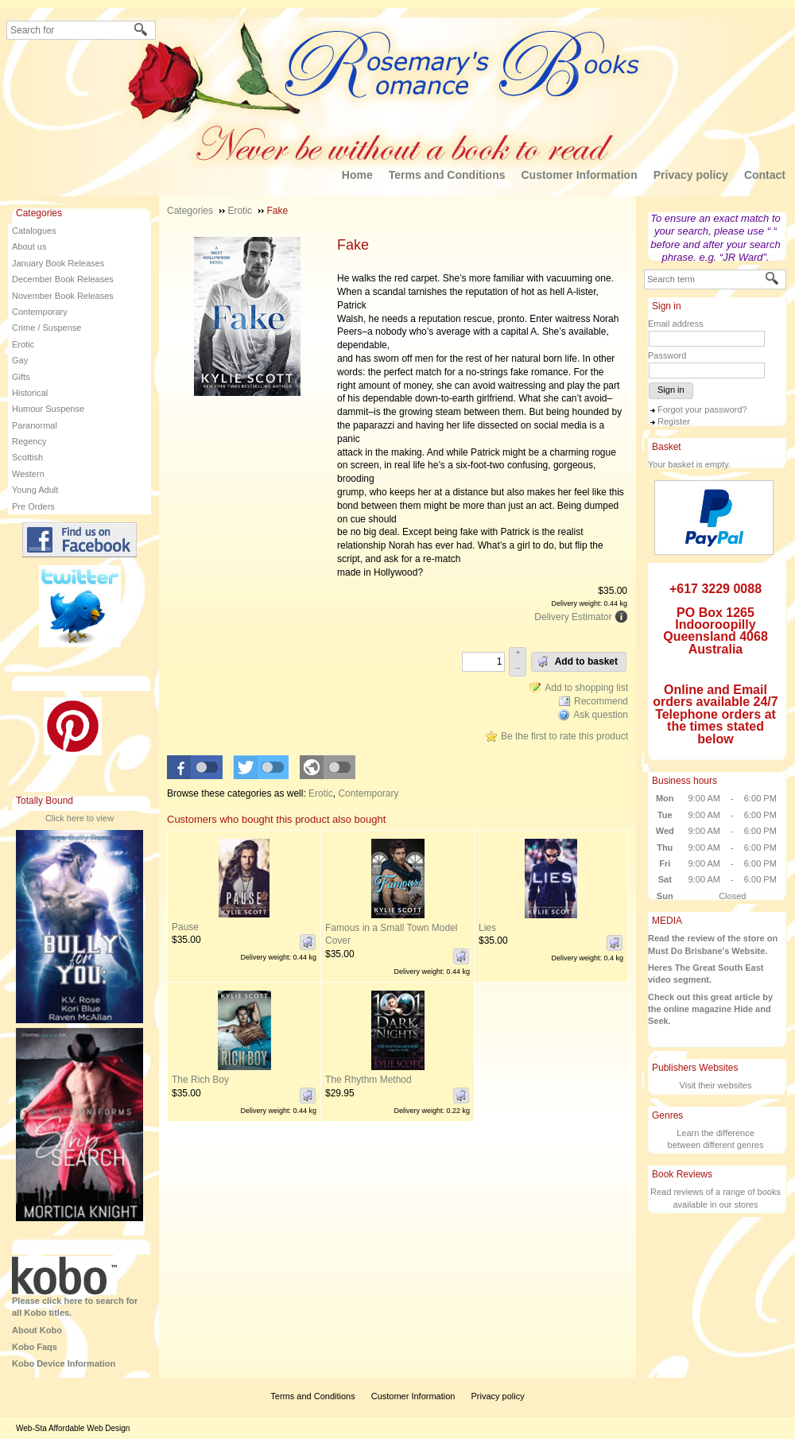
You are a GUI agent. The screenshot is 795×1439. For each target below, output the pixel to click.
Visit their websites (716, 1085)
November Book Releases (63, 296)
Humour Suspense (48, 408)
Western (28, 474)
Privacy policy (690, 175)
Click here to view (79, 818)
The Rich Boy (200, 1079)
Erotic (23, 344)
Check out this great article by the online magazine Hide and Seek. (710, 1009)
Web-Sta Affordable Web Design (73, 1428)
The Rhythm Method (368, 1079)
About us (29, 246)
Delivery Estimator (572, 617)
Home (357, 175)
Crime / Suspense (46, 327)
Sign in (670, 389)
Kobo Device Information (63, 1363)
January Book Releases (58, 263)
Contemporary (40, 311)
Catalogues (34, 230)
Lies (487, 927)
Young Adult (35, 490)
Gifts (21, 377)
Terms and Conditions (447, 175)
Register (673, 421)
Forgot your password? (702, 409)
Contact (764, 175)
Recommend (601, 701)
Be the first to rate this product (564, 736)
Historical (30, 393)
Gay (20, 360)
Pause (185, 927)
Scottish (27, 457)
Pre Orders (33, 506)
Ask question (600, 714)
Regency (29, 441)
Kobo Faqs (34, 1347)
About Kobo (37, 1330)
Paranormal (34, 425)
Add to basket (577, 661)
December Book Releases (63, 279)
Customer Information (579, 175)
